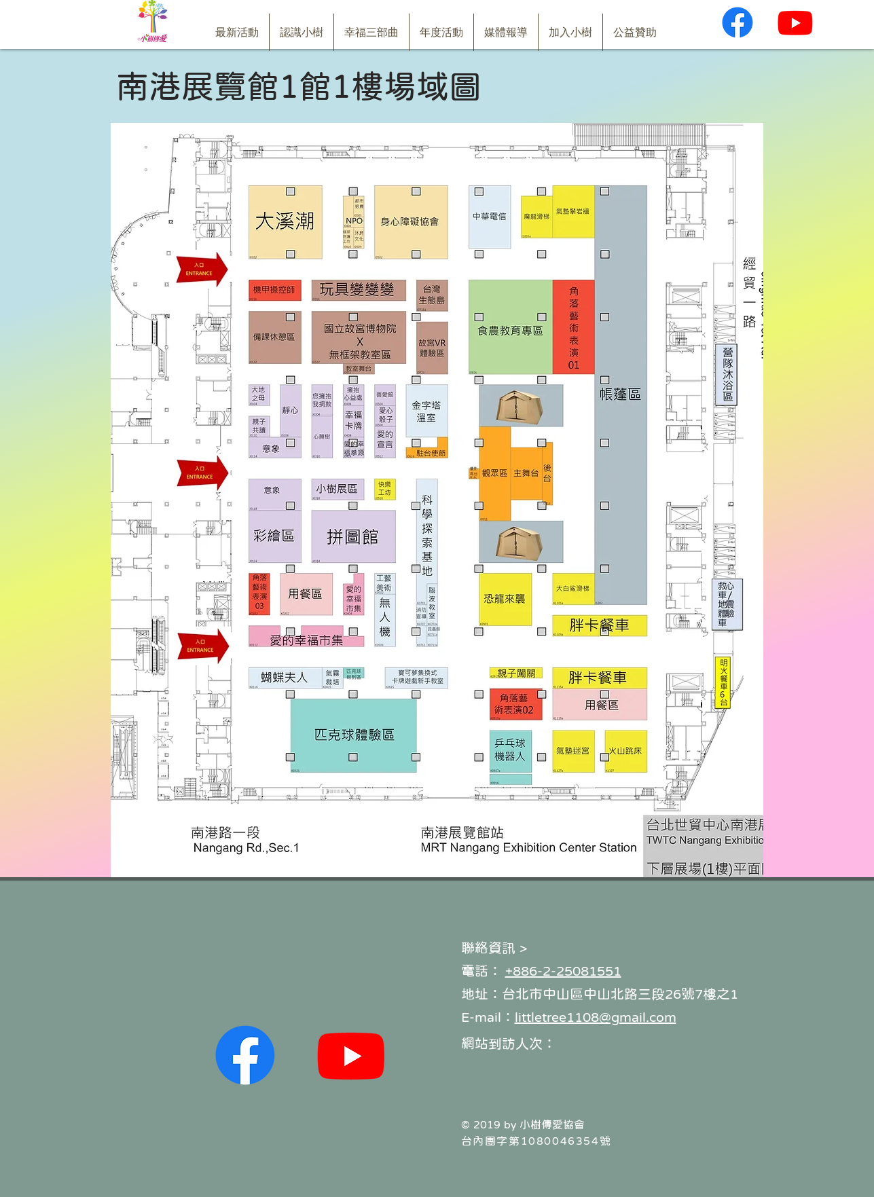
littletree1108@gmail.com (595, 1017)
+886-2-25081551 (563, 971)
